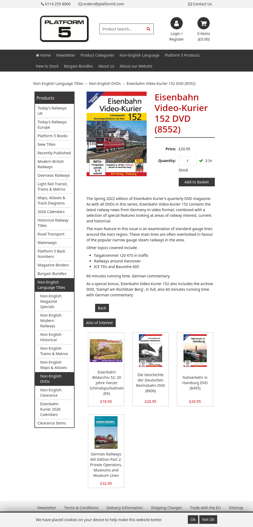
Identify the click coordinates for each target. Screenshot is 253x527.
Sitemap (236, 507)
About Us (106, 66)
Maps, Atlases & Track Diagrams (51, 200)
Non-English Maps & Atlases (53, 365)
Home (43, 55)
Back (102, 307)
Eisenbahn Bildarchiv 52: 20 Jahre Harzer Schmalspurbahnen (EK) (107, 382)
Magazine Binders (53, 265)
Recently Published (54, 152)
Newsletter (65, 55)
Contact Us (200, 3)
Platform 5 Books (53, 135)
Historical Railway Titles (53, 223)
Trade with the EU (205, 507)
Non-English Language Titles (51, 285)
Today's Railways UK (52, 110)
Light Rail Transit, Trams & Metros (53, 186)
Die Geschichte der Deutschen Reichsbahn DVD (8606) (150, 382)
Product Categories (97, 55)
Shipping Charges (166, 507)
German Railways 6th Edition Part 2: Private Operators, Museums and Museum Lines (106, 464)
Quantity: (167, 160)
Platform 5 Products (182, 55)
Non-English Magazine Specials (51, 301)
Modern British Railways (51, 164)
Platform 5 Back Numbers (51, 254)
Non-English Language (139, 55)
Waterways (47, 242)
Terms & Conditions (81, 507)
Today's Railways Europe (52, 124)
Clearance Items (52, 423)
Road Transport (51, 234)
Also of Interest (99, 322)
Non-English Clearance (51, 392)
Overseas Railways (54, 175)
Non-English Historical (51, 337)
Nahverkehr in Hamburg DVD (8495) (195, 383)
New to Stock (47, 66)
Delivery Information (125, 507)
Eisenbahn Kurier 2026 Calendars (50, 409)
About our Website (136, 66)
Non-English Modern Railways (51, 320)
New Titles (47, 144)
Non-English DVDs (51, 378)
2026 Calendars (51, 211)
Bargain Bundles (78, 66)
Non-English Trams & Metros (54, 351)
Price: (171, 148)
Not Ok (208, 519)
